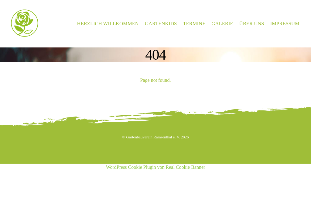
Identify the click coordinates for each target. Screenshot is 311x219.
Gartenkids (161, 23)
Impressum (284, 23)
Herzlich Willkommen (108, 23)
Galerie (222, 23)
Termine (194, 23)
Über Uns (251, 23)
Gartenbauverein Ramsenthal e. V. (153, 137)
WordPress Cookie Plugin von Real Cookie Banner (155, 167)
